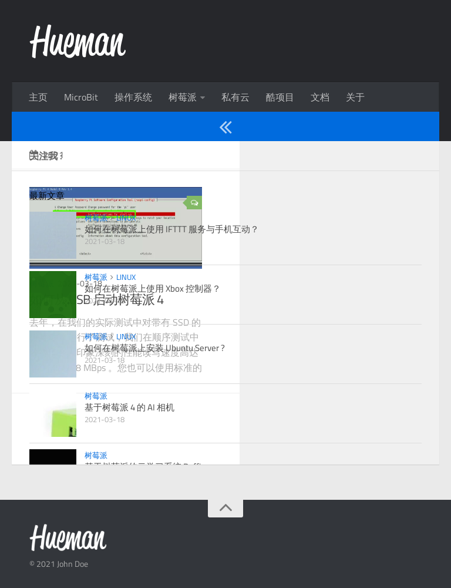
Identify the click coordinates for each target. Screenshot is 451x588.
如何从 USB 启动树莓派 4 (96, 299)
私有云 (235, 97)
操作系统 (133, 97)
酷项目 (280, 97)
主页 (38, 97)
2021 (46, 155)
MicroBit (81, 97)
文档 (320, 97)
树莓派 (183, 97)
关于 (355, 97)
